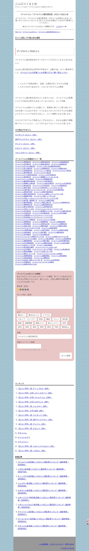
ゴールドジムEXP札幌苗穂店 (24, 243)
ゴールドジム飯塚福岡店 (42, 256)
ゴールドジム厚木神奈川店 (43, 207)
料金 (41, 319)
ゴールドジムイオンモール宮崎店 (43, 262)
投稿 (87, 521)
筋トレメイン (53, 323)
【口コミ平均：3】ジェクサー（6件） (33, 406)
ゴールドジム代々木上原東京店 (25, 166)
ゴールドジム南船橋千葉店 (23, 196)
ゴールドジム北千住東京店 (47, 175)
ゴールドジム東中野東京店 (23, 173)
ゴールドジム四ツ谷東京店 (23, 168)
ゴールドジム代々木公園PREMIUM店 (49, 166)
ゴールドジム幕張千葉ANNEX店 (25, 194)
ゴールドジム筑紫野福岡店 (23, 256)
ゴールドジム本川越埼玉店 (41, 213)
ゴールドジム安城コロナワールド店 (56, 236)
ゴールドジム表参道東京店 (60, 162)
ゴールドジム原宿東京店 (23, 162)
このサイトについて (57, 544)
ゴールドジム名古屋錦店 (23, 234)
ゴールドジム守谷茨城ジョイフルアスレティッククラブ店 (33, 217)
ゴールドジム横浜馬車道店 (23, 202)
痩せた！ (21, 315)
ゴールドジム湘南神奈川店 (23, 204)
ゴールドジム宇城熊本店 (23, 262)
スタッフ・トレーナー (27, 319)
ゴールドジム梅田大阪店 (40, 226)
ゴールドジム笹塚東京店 (59, 164)
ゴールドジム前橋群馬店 (40, 222)
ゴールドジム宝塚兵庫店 (23, 232)
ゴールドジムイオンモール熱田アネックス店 (29, 236)
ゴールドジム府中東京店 (44, 181)
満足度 (23, 286)
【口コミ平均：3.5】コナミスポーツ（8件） (35, 393)
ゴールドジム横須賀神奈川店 (43, 204)
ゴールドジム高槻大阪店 (49, 228)
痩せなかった (34, 315)
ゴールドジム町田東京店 (59, 185)
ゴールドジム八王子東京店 (41, 185)
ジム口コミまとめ (26, 3)
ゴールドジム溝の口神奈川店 (24, 207)
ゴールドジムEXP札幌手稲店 (60, 241)
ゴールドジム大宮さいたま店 (24, 209)
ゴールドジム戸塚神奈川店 (61, 202)
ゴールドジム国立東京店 (23, 185)
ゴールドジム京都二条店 (23, 226)
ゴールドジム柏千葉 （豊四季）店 (26, 200)
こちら (58, 26)
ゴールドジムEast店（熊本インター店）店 (28, 260)
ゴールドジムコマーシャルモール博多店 (49, 254)
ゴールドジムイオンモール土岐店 (26, 239)
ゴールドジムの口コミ (30, 32)
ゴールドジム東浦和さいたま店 (42, 211)
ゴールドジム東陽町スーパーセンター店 (45, 177)
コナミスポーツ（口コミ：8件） (28, 153)
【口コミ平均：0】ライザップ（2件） (33, 415)
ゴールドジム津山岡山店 (62, 249)
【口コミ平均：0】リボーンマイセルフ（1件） (36, 446)
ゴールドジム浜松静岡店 (63, 239)
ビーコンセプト (24, 437)
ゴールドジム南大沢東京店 (45, 183)
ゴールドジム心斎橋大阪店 (23, 230)
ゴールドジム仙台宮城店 (62, 243)
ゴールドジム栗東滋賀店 (57, 222)
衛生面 (65, 319)
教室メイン (40, 323)
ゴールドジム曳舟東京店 (23, 177)
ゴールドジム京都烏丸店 (59, 224)
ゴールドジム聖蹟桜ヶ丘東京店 (25, 183)
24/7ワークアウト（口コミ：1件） (29, 139)
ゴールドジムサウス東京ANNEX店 (26, 175)
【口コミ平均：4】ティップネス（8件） (34, 389)
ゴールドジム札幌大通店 (42, 241)
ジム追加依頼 (43, 544)
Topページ (18, 32)
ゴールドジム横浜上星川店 (42, 202)
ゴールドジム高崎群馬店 (23, 222)
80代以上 (65, 327)
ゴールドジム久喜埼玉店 (23, 213)
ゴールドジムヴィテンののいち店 (46, 247)
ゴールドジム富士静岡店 (46, 239)
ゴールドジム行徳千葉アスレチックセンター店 (30, 190)
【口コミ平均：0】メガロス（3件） (32, 451)
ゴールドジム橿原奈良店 (56, 232)
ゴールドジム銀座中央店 (59, 168)
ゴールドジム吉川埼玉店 (23, 211)
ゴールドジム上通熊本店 (42, 258)
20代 (20, 327)
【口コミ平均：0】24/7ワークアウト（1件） (35, 420)
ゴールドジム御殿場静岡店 (23, 241)
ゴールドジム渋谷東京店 (23, 164)
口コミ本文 (25, 295)
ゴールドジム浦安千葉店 (23, 188)
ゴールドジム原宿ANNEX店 (41, 162)
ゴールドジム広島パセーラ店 (43, 251)
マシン (56, 319)
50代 (42, 327)
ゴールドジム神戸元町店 (42, 230)
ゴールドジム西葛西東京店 (43, 179)
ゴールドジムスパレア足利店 (46, 219)
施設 (48, 319)
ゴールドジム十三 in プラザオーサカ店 (27, 228)
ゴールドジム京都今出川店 (41, 224)
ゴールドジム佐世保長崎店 (23, 258)
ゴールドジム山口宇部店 (23, 249)
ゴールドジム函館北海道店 (43, 243)
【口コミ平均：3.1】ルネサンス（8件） (33, 402)
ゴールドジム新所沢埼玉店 (62, 211)
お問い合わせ (69, 544)
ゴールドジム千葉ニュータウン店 (44, 196)
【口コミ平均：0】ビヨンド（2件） (32, 429)
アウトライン (23, 442)
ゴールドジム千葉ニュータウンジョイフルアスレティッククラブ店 (36, 198)
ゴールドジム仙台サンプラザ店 (25, 245)
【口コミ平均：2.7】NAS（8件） (31, 411)
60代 (49, 327)
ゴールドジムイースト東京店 (24, 179)
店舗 (18, 333)
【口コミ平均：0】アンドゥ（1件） (32, 424)
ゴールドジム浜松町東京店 (23, 170)
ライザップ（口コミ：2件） (26, 135)
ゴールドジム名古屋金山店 (41, 234)
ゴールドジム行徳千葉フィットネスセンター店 (47, 188)
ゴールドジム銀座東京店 (42, 168)
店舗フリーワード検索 (26, 342)
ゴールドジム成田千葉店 (46, 200)
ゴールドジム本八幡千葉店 (55, 190)
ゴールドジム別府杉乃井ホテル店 (26, 264)
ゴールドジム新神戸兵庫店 (59, 230)
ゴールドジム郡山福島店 (44, 245)
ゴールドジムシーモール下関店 (42, 249)
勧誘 (20, 323)
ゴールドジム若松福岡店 (59, 256)
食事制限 (28, 323)
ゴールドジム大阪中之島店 (58, 226)
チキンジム (22, 433)
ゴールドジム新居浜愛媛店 (23, 251)
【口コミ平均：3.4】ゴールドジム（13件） (35, 397)
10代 (64, 323)
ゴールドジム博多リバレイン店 (25, 254)
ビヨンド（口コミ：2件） (25, 148)
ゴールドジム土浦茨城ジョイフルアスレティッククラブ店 (33, 215)
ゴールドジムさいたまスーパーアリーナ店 (48, 209)
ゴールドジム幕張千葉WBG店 (43, 192)
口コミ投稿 (65, 356)
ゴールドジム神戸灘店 (39, 232)
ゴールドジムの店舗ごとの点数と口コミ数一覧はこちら (44, 72)
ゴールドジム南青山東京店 (41, 164)
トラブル (46, 315)
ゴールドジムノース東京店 (42, 170)
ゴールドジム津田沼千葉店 (23, 192)
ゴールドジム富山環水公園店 (24, 247)
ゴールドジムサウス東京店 (42, 173)
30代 (27, 327)
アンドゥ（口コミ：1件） (25, 144)
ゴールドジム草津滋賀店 (23, 224)
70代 (56, 327)
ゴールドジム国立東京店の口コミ (49, 32)
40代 (34, 327)
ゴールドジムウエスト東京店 (61, 170)
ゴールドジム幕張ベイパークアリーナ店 (50, 194)
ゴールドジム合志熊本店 (52, 260)
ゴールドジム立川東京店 (63, 183)
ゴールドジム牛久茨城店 (59, 213)
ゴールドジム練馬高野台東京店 (25, 181)
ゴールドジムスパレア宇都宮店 (25, 219)
